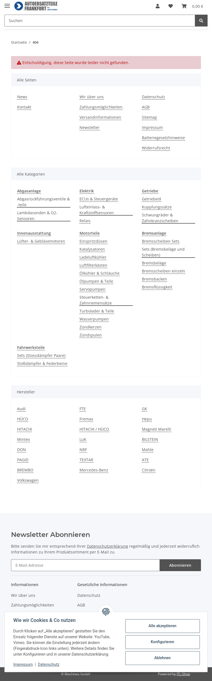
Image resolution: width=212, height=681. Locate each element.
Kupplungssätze (157, 207)
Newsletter (90, 127)
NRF (83, 449)
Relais (85, 220)
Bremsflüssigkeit (157, 287)
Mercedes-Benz (94, 470)
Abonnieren (180, 565)
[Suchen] (99, 21)
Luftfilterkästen (93, 265)
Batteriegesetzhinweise (163, 137)
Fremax (86, 419)
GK (144, 408)
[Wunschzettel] (170, 6)
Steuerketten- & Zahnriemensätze (96, 300)
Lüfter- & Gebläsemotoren (41, 241)
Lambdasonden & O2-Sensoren (37, 215)
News (22, 96)
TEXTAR (86, 459)
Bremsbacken (154, 279)
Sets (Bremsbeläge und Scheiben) (163, 252)
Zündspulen (91, 335)
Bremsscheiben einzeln (163, 271)
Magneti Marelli (156, 429)
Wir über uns (92, 96)
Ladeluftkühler (93, 257)
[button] (157, 6)
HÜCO (22, 419)
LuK (83, 439)
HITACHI (24, 429)
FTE (83, 408)
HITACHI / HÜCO (94, 429)
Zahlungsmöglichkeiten (101, 107)
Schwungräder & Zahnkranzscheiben (160, 217)
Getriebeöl (151, 199)
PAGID (22, 459)
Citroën (148, 470)
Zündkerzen (91, 327)
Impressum (152, 127)
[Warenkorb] (192, 6)
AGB (146, 107)
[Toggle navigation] (7, 3)
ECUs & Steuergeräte (99, 199)
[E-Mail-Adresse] (85, 565)
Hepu (147, 419)
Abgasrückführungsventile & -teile (43, 201)
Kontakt (24, 107)
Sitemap (149, 117)
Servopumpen (92, 289)
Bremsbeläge (154, 263)
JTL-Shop (183, 674)
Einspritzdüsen (93, 241)
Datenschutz (153, 96)
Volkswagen (28, 480)
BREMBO (25, 470)
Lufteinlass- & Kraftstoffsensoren (97, 209)
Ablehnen (162, 658)
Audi (21, 408)
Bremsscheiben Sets (160, 241)
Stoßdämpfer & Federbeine (42, 363)
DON (21, 449)
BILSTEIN (150, 439)
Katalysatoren (92, 249)
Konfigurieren (162, 642)
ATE (145, 459)
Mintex (23, 439)
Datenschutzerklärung (107, 546)
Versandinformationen (100, 117)
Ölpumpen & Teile (96, 281)
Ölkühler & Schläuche (100, 273)
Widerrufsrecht (156, 147)
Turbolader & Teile (97, 311)
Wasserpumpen (94, 319)
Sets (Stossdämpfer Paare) (41, 355)
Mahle (147, 449)
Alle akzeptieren (162, 626)
